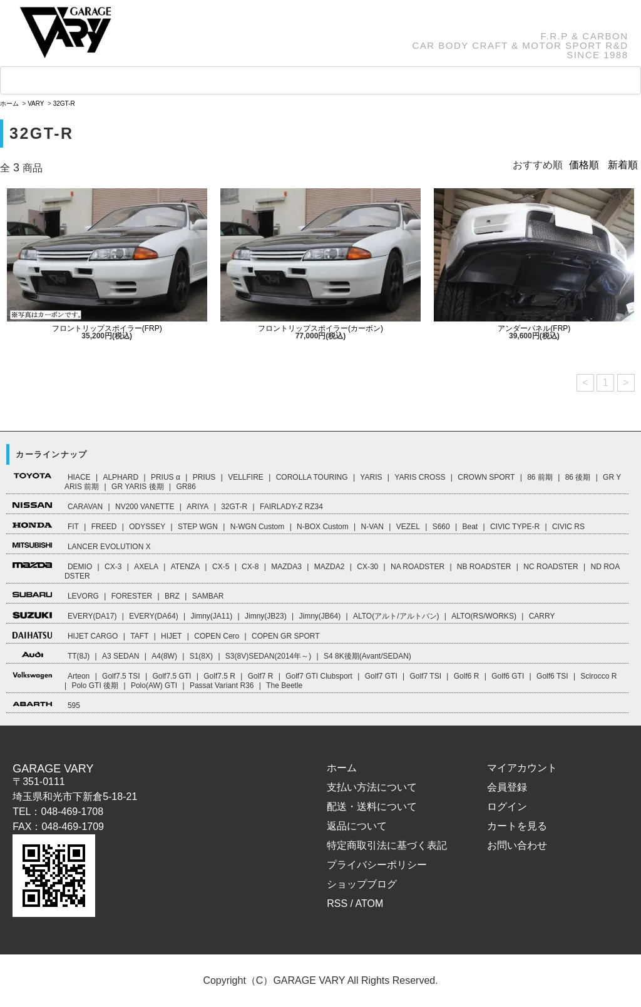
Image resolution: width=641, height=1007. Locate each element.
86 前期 (540, 477)
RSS (337, 903)
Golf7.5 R (219, 676)
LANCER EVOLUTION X (109, 546)
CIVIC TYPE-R (515, 526)
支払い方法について (372, 787)
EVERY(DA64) (153, 616)
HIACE (79, 477)
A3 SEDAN (120, 656)
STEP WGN (198, 526)
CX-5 (220, 566)
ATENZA (185, 566)
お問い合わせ (517, 845)
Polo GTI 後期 (94, 685)
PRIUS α (165, 477)
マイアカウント (522, 767)
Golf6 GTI (507, 676)
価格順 (584, 164)
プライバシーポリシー (377, 864)
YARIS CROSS (419, 477)
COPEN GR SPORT (285, 636)
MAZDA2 (329, 566)
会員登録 (507, 787)
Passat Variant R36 (222, 685)
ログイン (507, 806)
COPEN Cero (216, 636)
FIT (73, 526)
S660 (441, 526)
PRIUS (204, 477)
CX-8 (250, 566)
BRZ (172, 596)
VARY (36, 103)
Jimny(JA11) (212, 616)
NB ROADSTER (484, 566)
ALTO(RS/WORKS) (483, 616)
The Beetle (284, 685)
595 (74, 705)
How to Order (326, 81)
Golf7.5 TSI (121, 676)
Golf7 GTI (381, 676)
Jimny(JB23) (266, 616)
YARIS (371, 477)
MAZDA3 (286, 566)
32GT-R (64, 103)
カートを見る (517, 826)
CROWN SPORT (486, 477)
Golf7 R (261, 676)
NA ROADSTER (417, 566)
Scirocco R (598, 676)
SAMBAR (208, 596)
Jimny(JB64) (320, 616)
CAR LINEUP (114, 81)
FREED (104, 526)
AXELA (146, 566)
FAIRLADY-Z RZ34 (291, 506)
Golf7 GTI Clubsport (318, 676)
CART (476, 80)
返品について (357, 826)
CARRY (542, 616)
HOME (37, 81)
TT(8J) (79, 656)
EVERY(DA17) (92, 616)
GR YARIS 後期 (137, 486)
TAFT (139, 636)
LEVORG (83, 596)
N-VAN (372, 526)
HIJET (171, 636)
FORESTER (131, 596)
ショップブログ (362, 884)
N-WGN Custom (257, 526)
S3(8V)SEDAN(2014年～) (268, 656)
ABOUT (407, 81)
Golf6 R (466, 676)
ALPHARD (120, 477)
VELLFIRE (246, 477)
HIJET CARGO (93, 636)
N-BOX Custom (323, 526)
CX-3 (113, 566)
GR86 (185, 486)
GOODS (195, 81)
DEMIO (80, 566)
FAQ (254, 81)
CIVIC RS (568, 526)
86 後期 (578, 477)
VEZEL (408, 526)
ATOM (370, 903)
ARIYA (197, 506)
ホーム (9, 103)
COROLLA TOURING (312, 477)
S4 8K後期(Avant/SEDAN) (367, 656)
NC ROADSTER (550, 566)
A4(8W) (164, 656)
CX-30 (367, 566)
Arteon (79, 676)
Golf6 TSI (552, 676)
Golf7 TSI (425, 676)
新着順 (623, 164)
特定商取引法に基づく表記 (387, 845)
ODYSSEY (147, 526)
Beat (470, 526)
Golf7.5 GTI (171, 676)
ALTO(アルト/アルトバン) (396, 616)
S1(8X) (201, 656)
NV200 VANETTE (144, 506)
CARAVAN (85, 506)
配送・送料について (372, 806)
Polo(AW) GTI (154, 685)
